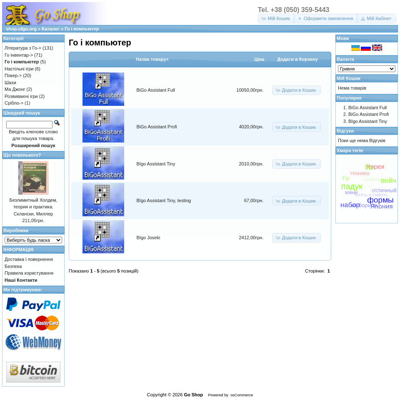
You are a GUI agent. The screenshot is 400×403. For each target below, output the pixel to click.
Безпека (13, 266)
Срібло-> (14, 102)
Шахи (10, 82)
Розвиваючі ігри (21, 96)
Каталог (51, 28)
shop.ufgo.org (21, 28)
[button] (276, 18)
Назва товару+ (152, 59)
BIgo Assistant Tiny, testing (164, 200)
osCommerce (241, 395)
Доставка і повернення (29, 259)
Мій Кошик (348, 78)
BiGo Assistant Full (156, 90)
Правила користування (29, 272)
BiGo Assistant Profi (157, 126)
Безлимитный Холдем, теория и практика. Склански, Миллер (33, 207)
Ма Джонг (15, 89)
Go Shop (193, 394)
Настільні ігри (19, 68)
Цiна (259, 59)
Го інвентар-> (19, 55)
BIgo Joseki (148, 237)
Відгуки (345, 130)
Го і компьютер (82, 28)
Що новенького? (22, 155)
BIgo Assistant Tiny (156, 163)
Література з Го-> (23, 47)
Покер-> (13, 75)
